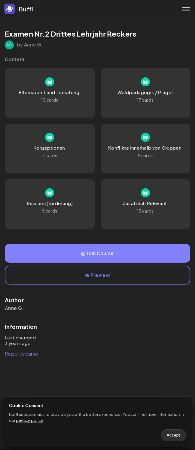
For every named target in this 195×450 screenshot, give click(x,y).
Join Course (97, 253)
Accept (173, 435)
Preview (97, 275)
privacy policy (29, 420)
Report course (21, 353)
